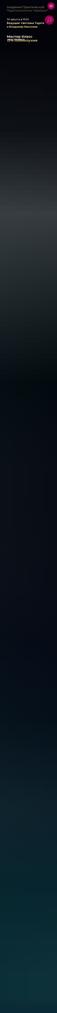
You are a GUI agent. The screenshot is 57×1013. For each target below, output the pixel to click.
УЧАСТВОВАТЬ (16, 39)
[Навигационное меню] (51, 6)
